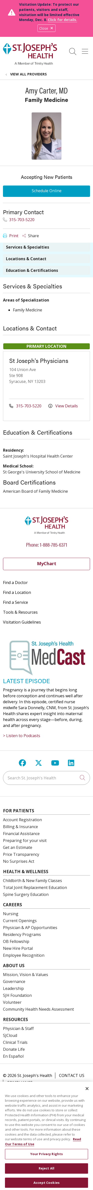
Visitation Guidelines (22, 622)
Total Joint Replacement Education (35, 887)
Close (46, 28)
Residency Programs (22, 934)
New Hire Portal (18, 948)
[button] (86, 49)
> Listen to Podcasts (21, 735)
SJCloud (10, 1035)
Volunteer (12, 1002)
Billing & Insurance (20, 826)
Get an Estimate (17, 847)
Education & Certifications (32, 270)
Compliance (19, 1082)
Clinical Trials (15, 1042)
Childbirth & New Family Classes (32, 880)
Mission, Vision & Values (25, 974)
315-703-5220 (18, 219)
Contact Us (71, 1075)
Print (10, 235)
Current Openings (20, 920)
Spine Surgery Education (26, 894)
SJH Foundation (17, 995)
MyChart (46, 563)
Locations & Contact (26, 258)
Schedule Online (47, 190)
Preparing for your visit (25, 840)
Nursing (10, 913)
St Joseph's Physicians (38, 360)
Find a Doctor (15, 582)
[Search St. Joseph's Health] (46, 778)
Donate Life (14, 1049)
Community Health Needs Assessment (38, 1009)
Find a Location (17, 592)
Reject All (46, 1172)
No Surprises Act (18, 861)
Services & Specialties (27, 247)
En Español (13, 1056)
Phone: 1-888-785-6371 (46, 544)
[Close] (87, 1092)
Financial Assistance (21, 833)
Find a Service (15, 602)
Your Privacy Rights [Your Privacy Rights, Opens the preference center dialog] (46, 1158)
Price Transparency (21, 854)
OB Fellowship (16, 941)
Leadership (13, 988)
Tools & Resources (20, 612)
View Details (63, 406)
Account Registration (22, 819)
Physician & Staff (18, 1028)
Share (30, 235)
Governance (14, 981)
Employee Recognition (23, 955)
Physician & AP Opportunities (30, 927)
